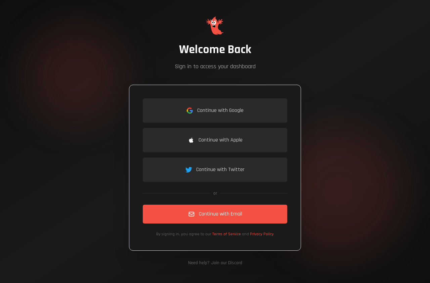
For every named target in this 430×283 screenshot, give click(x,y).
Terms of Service (226, 234)
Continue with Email (215, 213)
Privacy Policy (262, 234)
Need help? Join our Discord (215, 263)
